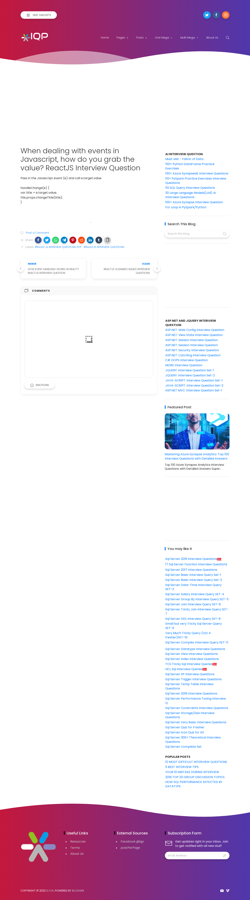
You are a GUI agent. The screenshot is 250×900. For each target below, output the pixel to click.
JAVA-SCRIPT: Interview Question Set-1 (194, 380)
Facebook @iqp (132, 841)
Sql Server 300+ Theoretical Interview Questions (193, 739)
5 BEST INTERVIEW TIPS (182, 767)
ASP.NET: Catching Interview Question (192, 355)
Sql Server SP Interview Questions (189, 674)
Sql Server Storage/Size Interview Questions (189, 715)
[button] (38, 240)
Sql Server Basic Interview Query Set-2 (193, 580)
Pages (123, 37)
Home (105, 37)
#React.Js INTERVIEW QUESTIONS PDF (58, 247)
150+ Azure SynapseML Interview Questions (196, 173)
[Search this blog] (197, 234)
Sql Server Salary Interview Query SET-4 (194, 594)
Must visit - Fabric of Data (184, 159)
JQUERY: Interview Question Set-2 (190, 375)
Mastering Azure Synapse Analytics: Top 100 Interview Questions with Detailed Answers (197, 456)
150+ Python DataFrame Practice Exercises (189, 166)
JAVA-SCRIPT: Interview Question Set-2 (194, 385)
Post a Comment (37, 233)
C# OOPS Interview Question (186, 360)
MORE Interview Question (183, 365)
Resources (78, 841)
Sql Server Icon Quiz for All (184, 732)
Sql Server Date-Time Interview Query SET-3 (193, 587)
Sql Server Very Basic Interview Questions (195, 722)
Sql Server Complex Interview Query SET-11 (196, 642)
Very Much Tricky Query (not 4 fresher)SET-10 (188, 635)
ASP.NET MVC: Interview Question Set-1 (193, 390)
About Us (212, 37)
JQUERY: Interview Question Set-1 (189, 370)
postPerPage (130, 848)
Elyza (50, 890)
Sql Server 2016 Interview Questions (191, 693)
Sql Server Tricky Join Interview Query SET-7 (197, 611)
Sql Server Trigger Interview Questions (193, 679)
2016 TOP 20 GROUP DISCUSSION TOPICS (195, 777)
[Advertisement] (125, 101)
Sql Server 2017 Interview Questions (191, 570)
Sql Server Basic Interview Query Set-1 (193, 575)
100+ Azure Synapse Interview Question (194, 202)
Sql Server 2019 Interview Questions (193, 559)
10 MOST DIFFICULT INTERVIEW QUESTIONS (196, 762)
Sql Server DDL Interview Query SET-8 (193, 619)
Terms (75, 848)
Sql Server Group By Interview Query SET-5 (197, 599)
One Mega (164, 37)
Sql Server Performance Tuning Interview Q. (195, 700)
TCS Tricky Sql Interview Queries (191, 664)
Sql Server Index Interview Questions (192, 659)
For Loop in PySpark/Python (185, 207)
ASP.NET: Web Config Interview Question (194, 330)
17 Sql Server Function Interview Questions (196, 564)
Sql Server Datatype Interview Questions (195, 649)
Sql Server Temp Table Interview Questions (189, 686)
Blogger (78, 890)
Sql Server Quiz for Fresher (184, 727)
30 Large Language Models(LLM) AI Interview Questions (190, 195)
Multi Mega (189, 37)
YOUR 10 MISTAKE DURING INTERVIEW (192, 772)
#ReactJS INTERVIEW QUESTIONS (104, 247)
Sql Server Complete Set (183, 746)
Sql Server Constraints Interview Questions (196, 708)
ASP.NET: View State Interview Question (194, 335)
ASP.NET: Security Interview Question (192, 350)
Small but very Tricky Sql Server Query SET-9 (193, 625)
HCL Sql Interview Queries (186, 669)
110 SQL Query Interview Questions (190, 188)
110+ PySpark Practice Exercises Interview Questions (195, 180)
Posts (141, 37)
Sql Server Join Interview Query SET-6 (193, 604)
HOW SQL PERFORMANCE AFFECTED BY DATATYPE (193, 784)
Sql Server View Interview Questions (191, 654)
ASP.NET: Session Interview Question (191, 340)
